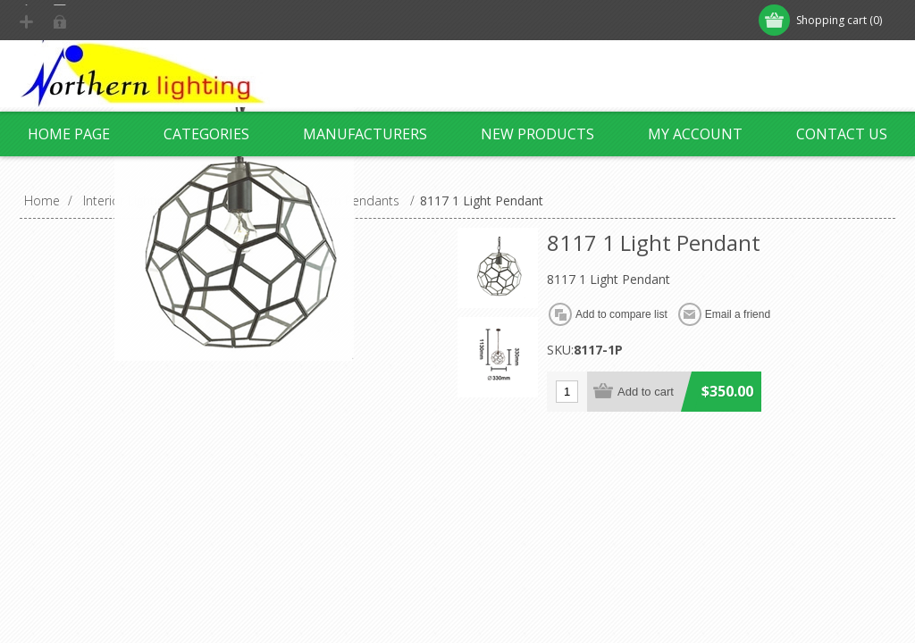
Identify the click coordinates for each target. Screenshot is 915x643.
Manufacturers (365, 134)
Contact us (841, 134)
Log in (135, 20)
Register (61, 20)
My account (695, 134)
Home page (69, 134)
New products (537, 134)
